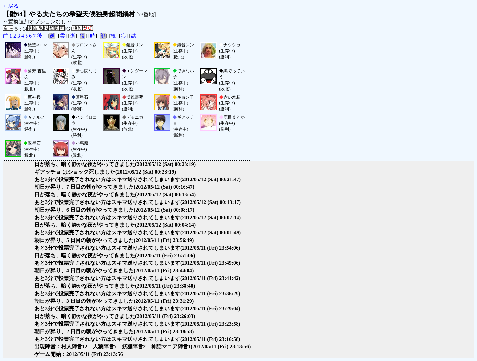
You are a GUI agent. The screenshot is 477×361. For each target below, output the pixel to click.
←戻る (11, 6)
